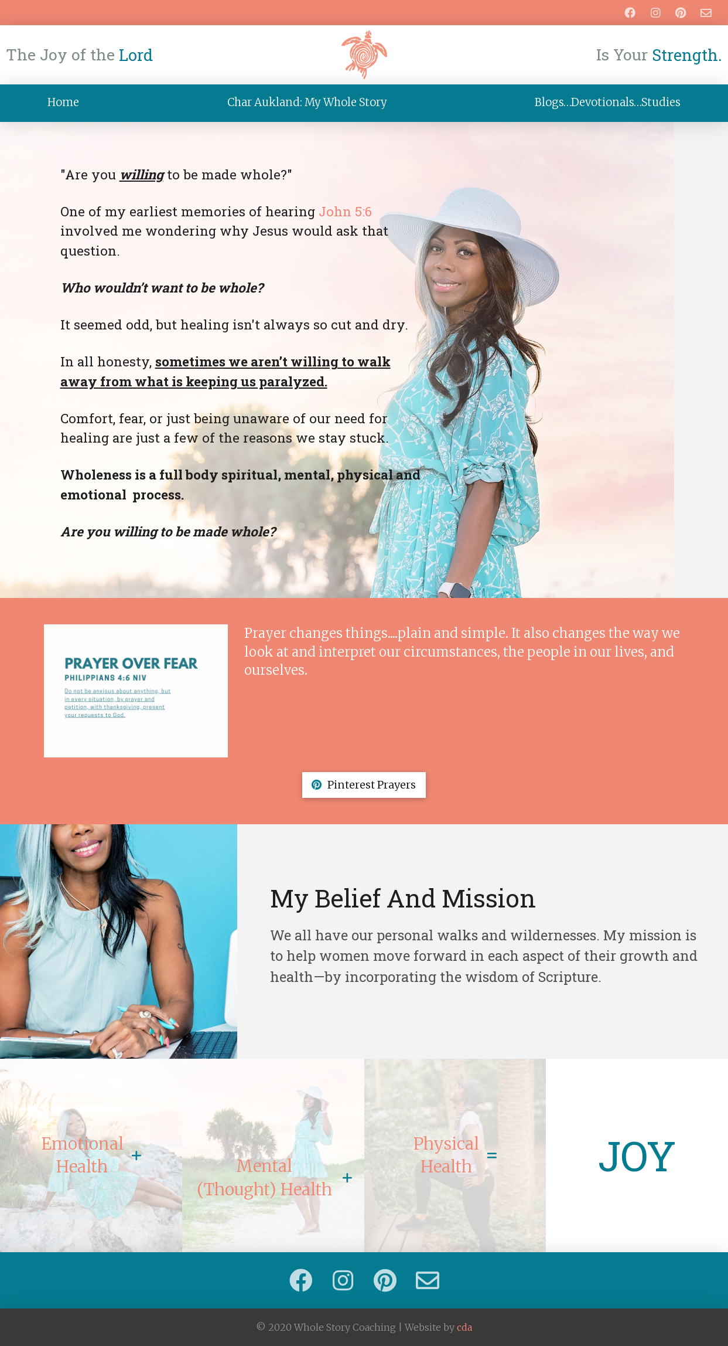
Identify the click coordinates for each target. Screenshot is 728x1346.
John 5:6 (345, 211)
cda (464, 1327)
